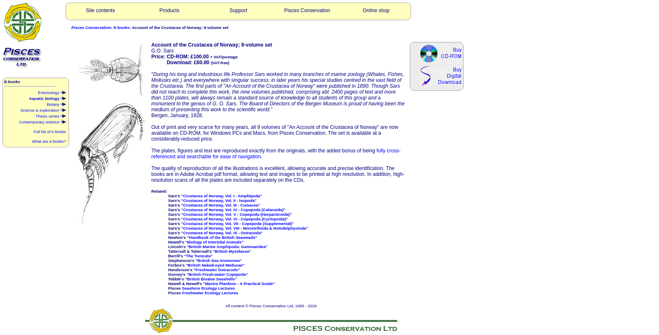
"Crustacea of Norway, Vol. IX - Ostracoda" (222, 232)
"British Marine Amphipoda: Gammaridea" (227, 246)
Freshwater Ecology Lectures (210, 293)
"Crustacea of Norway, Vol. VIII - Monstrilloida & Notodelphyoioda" (244, 228)
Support (238, 10)
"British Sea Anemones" (218, 260)
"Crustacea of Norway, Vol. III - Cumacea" (220, 205)
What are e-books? (49, 141)
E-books (121, 27)
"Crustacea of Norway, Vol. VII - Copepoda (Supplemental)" (237, 223)
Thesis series (50, 115)
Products (169, 10)
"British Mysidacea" (232, 251)
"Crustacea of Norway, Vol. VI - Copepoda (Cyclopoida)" (234, 219)
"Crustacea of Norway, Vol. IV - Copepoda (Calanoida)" (233, 209)
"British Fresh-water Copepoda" (217, 274)
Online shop (376, 10)
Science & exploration (43, 110)
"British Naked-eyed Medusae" (215, 265)
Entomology (52, 92)
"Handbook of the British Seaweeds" (222, 237)
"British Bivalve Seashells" (211, 279)
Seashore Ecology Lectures (208, 288)
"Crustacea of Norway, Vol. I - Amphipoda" (221, 196)
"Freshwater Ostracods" (216, 269)
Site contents (100, 10)
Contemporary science (42, 121)
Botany (56, 104)
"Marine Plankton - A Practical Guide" (238, 283)
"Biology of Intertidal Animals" (214, 242)
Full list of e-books (50, 131)
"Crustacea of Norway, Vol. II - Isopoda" (218, 200)
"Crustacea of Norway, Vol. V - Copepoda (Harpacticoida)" (236, 214)
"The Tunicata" (198, 256)
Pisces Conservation (307, 10)
